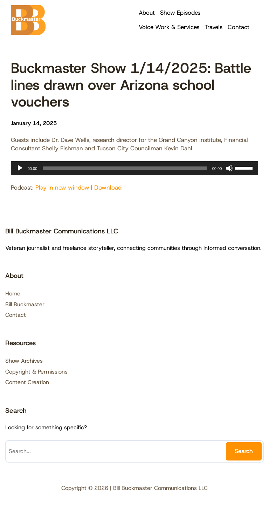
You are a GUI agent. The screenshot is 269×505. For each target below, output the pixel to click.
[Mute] (229, 168)
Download (108, 187)
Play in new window (62, 187)
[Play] (19, 168)
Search (244, 451)
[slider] (124, 168)
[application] (134, 168)
